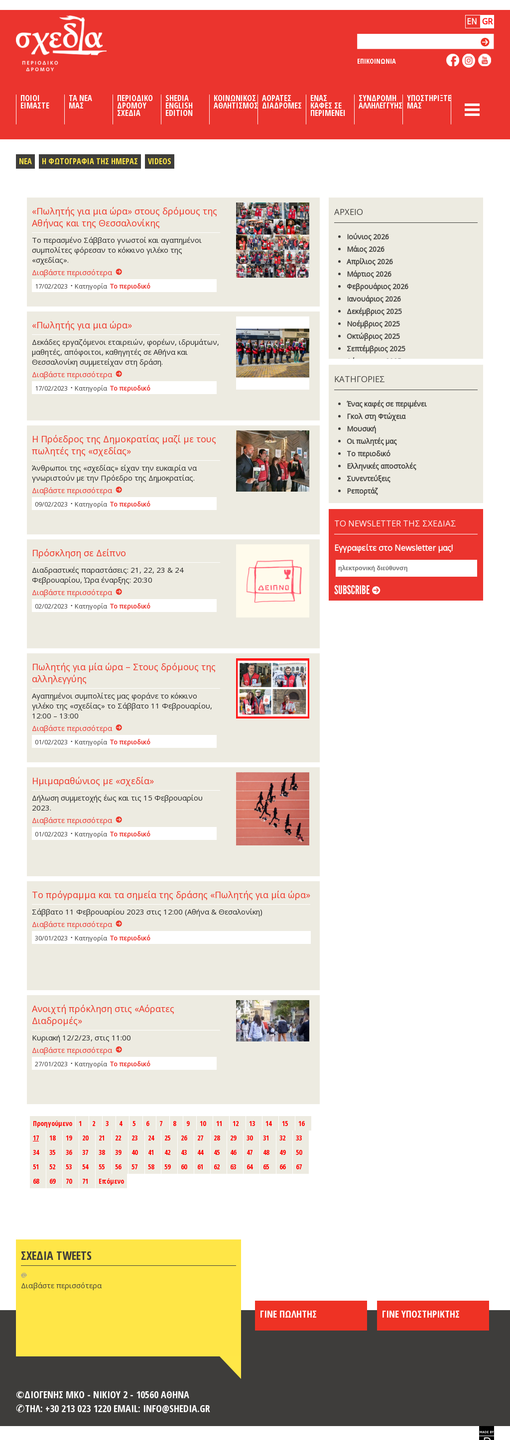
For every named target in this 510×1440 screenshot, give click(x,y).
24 (151, 1137)
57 (134, 1166)
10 (203, 1123)
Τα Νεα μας (80, 102)
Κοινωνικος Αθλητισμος (236, 102)
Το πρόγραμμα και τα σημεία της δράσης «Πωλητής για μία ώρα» (171, 895)
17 (36, 1137)
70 (69, 1181)
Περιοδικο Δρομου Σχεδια (135, 105)
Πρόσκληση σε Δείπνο (79, 553)
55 (102, 1166)
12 (236, 1123)
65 (266, 1166)
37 (85, 1152)
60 (184, 1166)
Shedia (78, 43)
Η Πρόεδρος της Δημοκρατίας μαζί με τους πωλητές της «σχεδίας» (124, 445)
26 (184, 1137)
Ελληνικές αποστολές (381, 466)
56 (118, 1166)
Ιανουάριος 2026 (374, 299)
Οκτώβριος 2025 (373, 336)
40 (134, 1152)
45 (217, 1152)
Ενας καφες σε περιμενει (328, 105)
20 (85, 1137)
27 (200, 1137)
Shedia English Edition (179, 105)
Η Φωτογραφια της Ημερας (90, 161)
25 (167, 1137)
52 (52, 1166)
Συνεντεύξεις (368, 478)
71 (85, 1181)
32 (282, 1137)
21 (102, 1137)
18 (52, 1137)
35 (52, 1152)
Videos (159, 161)
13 (252, 1123)
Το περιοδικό (130, 286)
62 (217, 1166)
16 (301, 1123)
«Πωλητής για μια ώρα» (82, 325)
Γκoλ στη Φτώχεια (376, 416)
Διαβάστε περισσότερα (72, 272)
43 (184, 1152)
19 (69, 1137)
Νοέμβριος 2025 (373, 323)
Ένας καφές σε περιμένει (386, 404)
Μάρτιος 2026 (369, 274)
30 (250, 1137)
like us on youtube (485, 60)
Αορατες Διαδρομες (282, 102)
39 (118, 1152)
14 (268, 1123)
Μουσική (361, 428)
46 (233, 1152)
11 (219, 1123)
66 (282, 1166)
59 (167, 1166)
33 (299, 1137)
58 (151, 1166)
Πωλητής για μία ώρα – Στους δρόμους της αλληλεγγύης (124, 673)
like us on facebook (453, 60)
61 (200, 1166)
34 (36, 1152)
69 (52, 1181)
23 (134, 1137)
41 (151, 1152)
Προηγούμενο (52, 1123)
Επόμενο (111, 1181)
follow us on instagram (469, 61)
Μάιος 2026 (365, 249)
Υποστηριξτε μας (429, 102)
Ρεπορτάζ (362, 491)
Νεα (25, 161)
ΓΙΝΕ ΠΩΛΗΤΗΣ (288, 1314)
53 (69, 1166)
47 (250, 1152)
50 (299, 1152)
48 (266, 1152)
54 (85, 1166)
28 (217, 1137)
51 (36, 1166)
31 (266, 1137)
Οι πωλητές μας (371, 441)
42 (167, 1152)
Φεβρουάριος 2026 (377, 286)
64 (250, 1166)
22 (118, 1137)
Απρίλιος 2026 (370, 261)
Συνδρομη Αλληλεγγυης (380, 102)
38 (102, 1152)
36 (69, 1152)
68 (36, 1181)
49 (282, 1152)
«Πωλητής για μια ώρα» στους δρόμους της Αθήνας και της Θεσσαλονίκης (124, 217)
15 (285, 1123)
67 (299, 1166)
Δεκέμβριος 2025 (374, 311)
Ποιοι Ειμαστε (34, 102)
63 (233, 1166)
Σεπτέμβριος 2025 (376, 348)
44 (200, 1152)
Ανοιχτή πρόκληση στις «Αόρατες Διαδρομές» (103, 1015)
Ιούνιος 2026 (368, 236)
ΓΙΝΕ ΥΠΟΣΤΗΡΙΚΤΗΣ (421, 1314)
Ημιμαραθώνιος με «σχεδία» (93, 781)
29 (233, 1137)
